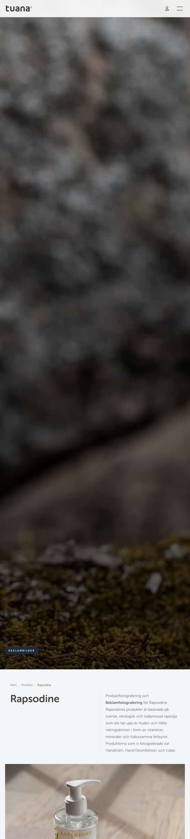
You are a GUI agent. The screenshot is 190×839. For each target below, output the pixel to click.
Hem (13, 685)
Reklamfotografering (124, 702)
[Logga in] (167, 8)
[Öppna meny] (180, 8)
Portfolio (27, 685)
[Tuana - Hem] (20, 8)
